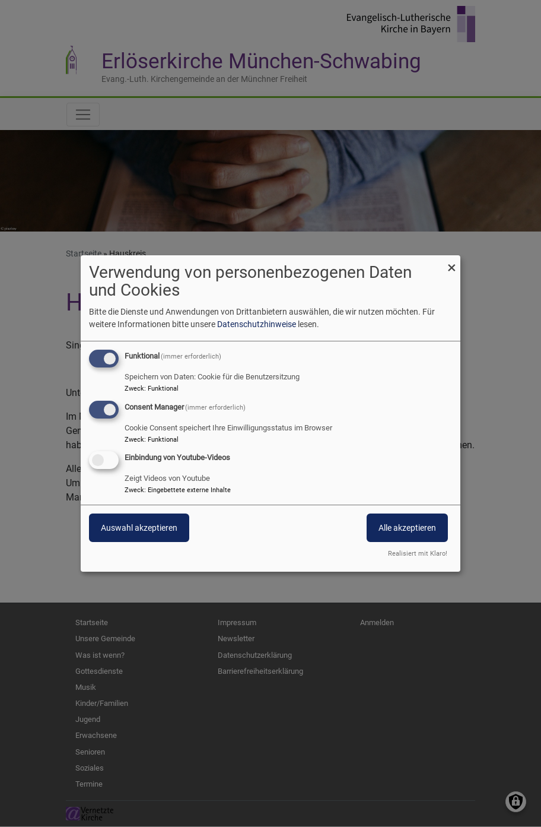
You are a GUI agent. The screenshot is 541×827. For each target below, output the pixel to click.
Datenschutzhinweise (256, 324)
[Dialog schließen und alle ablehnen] (451, 262)
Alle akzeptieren (407, 528)
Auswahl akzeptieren (139, 528)
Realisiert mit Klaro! (417, 553)
